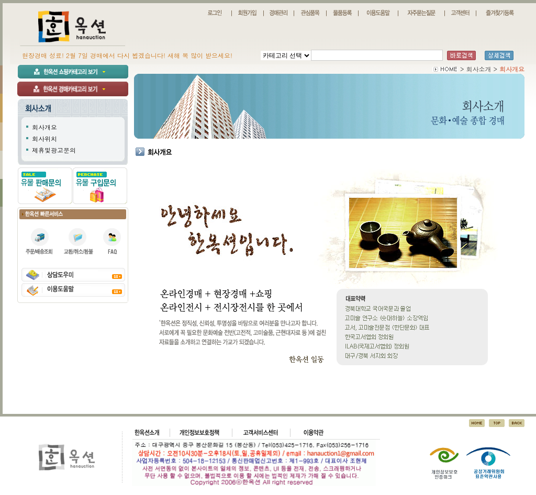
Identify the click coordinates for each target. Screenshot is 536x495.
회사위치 (44, 138)
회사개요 (44, 126)
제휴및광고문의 (54, 149)
